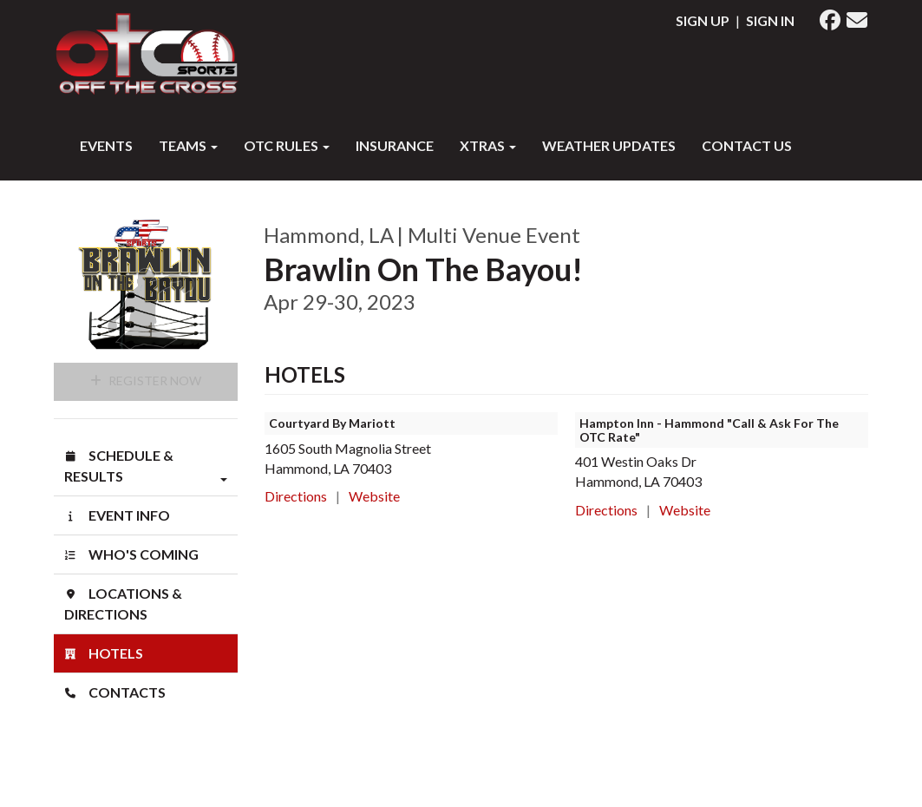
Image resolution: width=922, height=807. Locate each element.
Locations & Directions (123, 603)
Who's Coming (131, 554)
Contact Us (747, 145)
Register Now (145, 380)
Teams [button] (188, 145)
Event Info (117, 515)
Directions (296, 496)
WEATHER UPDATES (609, 145)
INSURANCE (395, 145)
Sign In (770, 20)
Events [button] (106, 145)
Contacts (115, 692)
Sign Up (702, 20)
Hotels (103, 653)
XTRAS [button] (488, 145)
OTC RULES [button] (287, 145)
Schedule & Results (146, 467)
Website (374, 496)
